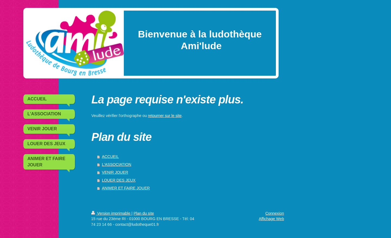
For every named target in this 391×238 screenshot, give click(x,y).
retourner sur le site (165, 115)
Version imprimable (111, 213)
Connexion (274, 213)
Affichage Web (271, 219)
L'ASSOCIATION (116, 164)
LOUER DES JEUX (118, 180)
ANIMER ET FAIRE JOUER (126, 188)
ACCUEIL (110, 156)
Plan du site (144, 213)
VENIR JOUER (115, 172)
